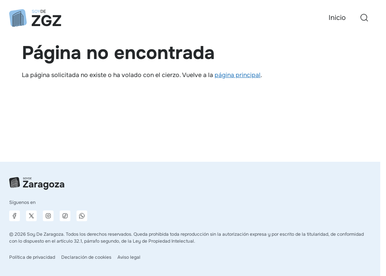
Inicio (337, 17)
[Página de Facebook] (14, 215)
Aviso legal (128, 257)
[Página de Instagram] (48, 215)
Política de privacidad (32, 257)
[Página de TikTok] (65, 215)
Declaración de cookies (86, 257)
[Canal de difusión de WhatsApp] (82, 215)
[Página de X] (31, 215)
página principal (238, 75)
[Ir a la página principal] (35, 18)
